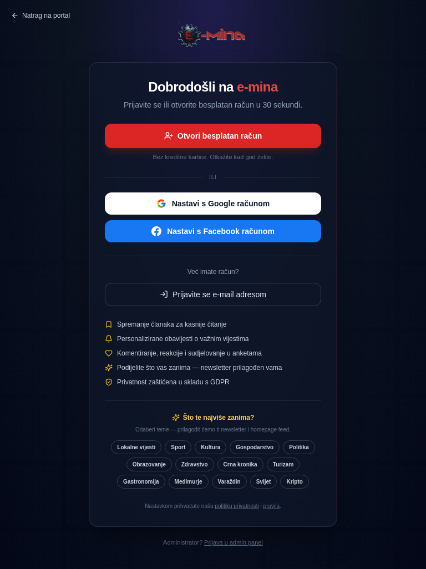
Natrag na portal (40, 15)
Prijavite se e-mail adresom (213, 294)
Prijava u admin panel (233, 542)
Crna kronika (240, 464)
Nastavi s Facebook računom (213, 231)
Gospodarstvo (254, 447)
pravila (271, 506)
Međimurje (188, 482)
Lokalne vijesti (136, 447)
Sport (178, 447)
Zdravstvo (194, 464)
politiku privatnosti (236, 506)
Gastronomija (141, 482)
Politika (299, 447)
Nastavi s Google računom (213, 204)
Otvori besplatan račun (213, 135)
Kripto (294, 482)
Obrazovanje (149, 464)
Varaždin (229, 482)
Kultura (210, 447)
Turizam (283, 464)
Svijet (263, 482)
